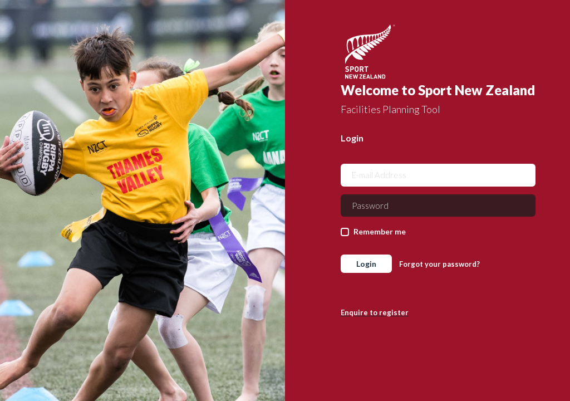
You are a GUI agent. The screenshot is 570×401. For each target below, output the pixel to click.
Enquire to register (375, 312)
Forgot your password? (439, 264)
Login (366, 263)
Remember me (379, 231)
